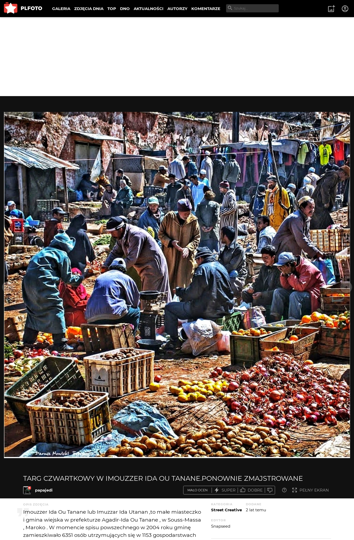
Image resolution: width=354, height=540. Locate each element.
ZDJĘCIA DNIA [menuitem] (88, 8)
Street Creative (226, 509)
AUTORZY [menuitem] (177, 8)
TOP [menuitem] (111, 8)
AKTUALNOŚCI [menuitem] (148, 8)
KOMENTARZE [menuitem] (205, 8)
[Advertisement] (177, 56)
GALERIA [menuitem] (61, 8)
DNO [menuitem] (125, 8)
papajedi (44, 490)
